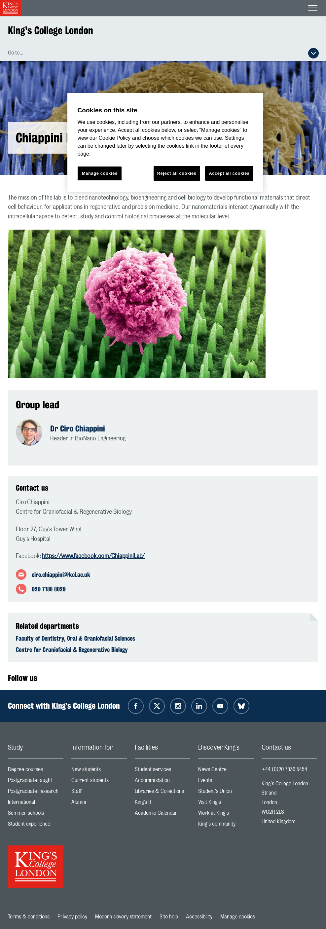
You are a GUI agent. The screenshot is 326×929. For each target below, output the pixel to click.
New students (99, 771)
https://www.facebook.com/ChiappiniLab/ (93, 556)
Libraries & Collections (162, 793)
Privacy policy (72, 916)
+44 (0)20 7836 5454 (284, 769)
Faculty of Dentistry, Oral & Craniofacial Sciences (75, 638)
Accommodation (162, 782)
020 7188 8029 (49, 589)
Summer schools (35, 814)
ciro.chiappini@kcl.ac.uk (61, 574)
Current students (99, 782)
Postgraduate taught (35, 782)
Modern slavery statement (123, 916)
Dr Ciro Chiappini (77, 428)
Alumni (99, 803)
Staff (99, 793)
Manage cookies (237, 916)
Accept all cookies (229, 173)
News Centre (226, 771)
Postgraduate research (35, 793)
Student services (162, 771)
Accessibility (199, 916)
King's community (226, 825)
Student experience (35, 825)
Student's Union (226, 793)
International (35, 803)
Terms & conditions (29, 916)
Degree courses (35, 771)
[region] (165, 142)
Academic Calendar (162, 814)
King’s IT (162, 803)
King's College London (50, 30)
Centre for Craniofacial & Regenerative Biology (72, 649)
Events (226, 782)
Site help (169, 916)
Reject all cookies (177, 173)
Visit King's (226, 803)
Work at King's (226, 814)
